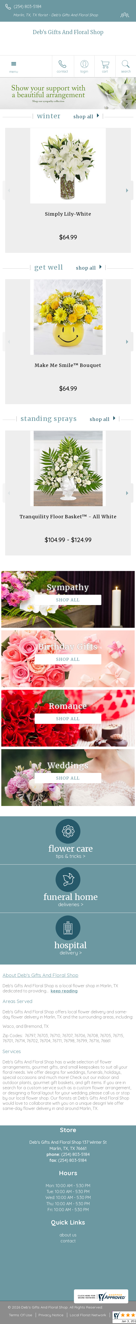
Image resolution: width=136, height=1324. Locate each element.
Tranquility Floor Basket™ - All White (68, 517)
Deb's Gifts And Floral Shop (68, 32)
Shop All (83, 117)
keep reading (64, 990)
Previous (8, 190)
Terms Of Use (20, 1315)
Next (127, 190)
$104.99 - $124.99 (68, 540)
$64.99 (68, 237)
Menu (13, 71)
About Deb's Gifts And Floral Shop (40, 975)
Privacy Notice (51, 1315)
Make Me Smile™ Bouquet (68, 365)
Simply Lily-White (68, 214)
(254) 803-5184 (27, 6)
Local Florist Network (88, 1315)
